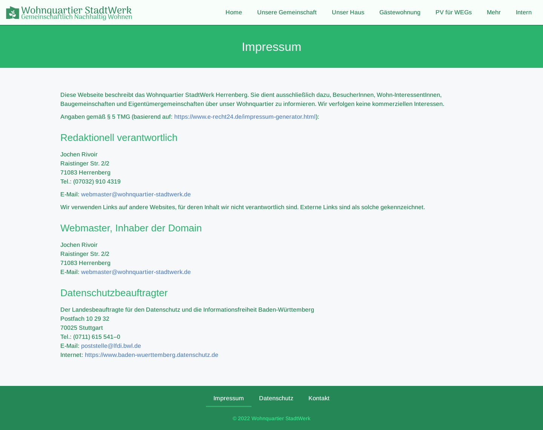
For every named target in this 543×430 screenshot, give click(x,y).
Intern (524, 12)
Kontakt (319, 398)
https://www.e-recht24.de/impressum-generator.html (245, 116)
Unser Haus (348, 12)
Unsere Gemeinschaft (287, 12)
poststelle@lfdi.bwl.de (111, 346)
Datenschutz (276, 398)
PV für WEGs (454, 12)
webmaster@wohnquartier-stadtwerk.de (136, 194)
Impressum (228, 398)
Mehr (494, 12)
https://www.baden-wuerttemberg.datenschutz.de (151, 355)
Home (233, 12)
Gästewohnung (399, 12)
